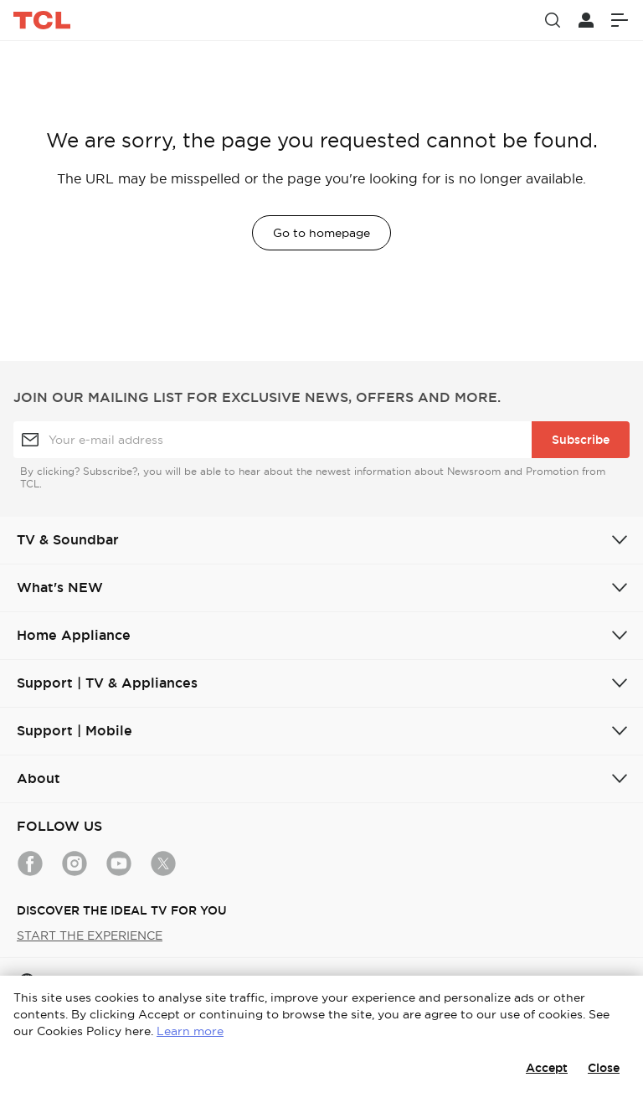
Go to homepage (321, 232)
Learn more (190, 1031)
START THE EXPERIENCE (89, 935)
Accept (547, 1067)
